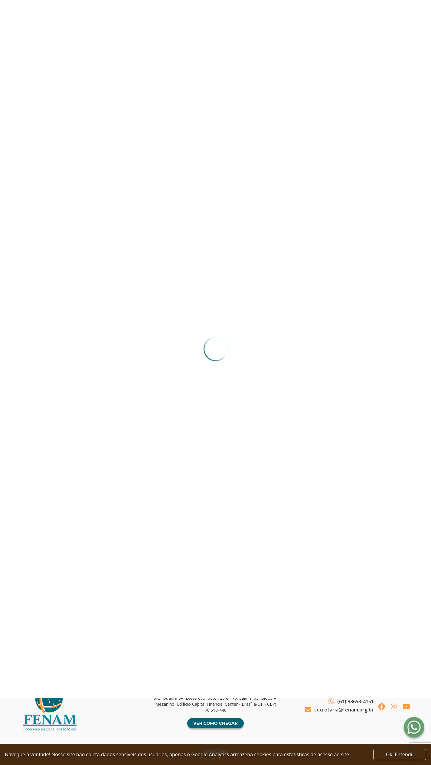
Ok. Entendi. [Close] (399, 754)
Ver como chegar (215, 723)
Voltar (39, 624)
